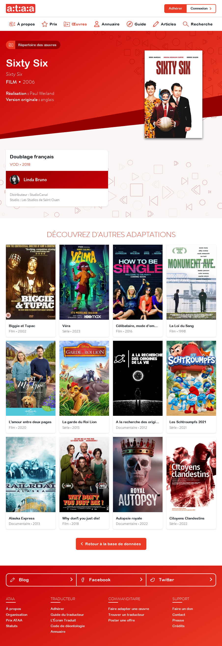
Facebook (112, 579)
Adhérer (175, 8)
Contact (178, 615)
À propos (22, 24)
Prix (49, 24)
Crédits (178, 626)
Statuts (12, 626)
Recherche (198, 24)
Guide (136, 24)
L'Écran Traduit (63, 620)
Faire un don (182, 609)
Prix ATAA (14, 620)
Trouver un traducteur (126, 615)
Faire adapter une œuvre (128, 609)
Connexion (201, 8)
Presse (178, 620)
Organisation (16, 615)
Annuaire (107, 24)
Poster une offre (121, 620)
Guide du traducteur (67, 615)
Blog (41, 579)
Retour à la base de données (110, 544)
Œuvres (75, 24)
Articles (164, 24)
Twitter (181, 579)
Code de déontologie (68, 626)
